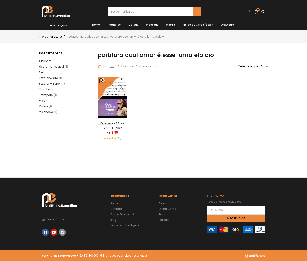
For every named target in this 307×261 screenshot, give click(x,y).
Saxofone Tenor (50, 84)
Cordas (133, 25)
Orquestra (227, 25)
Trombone (46, 89)
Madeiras (152, 25)
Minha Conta (167, 209)
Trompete (46, 95)
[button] (256, 11)
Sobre (114, 203)
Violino (43, 106)
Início (42, 36)
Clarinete (45, 61)
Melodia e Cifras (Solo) (198, 25)
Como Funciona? (122, 214)
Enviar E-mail (55, 219)
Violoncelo (46, 112)
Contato (116, 209)
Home (96, 25)
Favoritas (165, 203)
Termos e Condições (124, 225)
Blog (113, 220)
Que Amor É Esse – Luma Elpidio (112, 125)
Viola (42, 101)
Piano (42, 72)
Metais (170, 25)
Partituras (114, 25)
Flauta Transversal (51, 67)
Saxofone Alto (48, 78)
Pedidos (164, 220)
